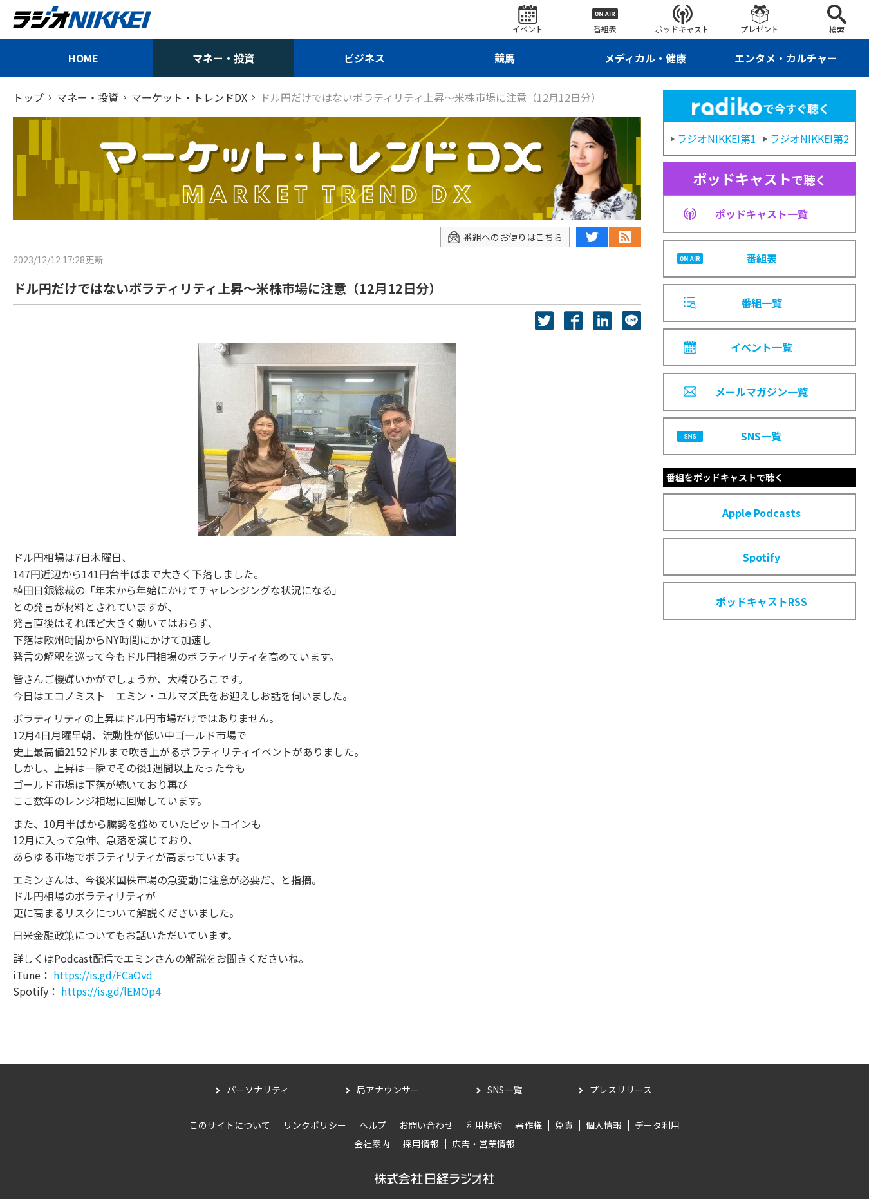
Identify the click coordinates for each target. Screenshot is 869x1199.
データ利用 (657, 1125)
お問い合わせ (426, 1125)
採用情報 (421, 1143)
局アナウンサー (388, 1089)
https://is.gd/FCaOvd (103, 975)
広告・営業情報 (483, 1143)
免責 (564, 1125)
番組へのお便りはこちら (505, 237)
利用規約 (484, 1125)
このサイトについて (229, 1125)
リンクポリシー (314, 1125)
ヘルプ (372, 1125)
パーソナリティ (258, 1089)
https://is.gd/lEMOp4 (111, 991)
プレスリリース (621, 1089)
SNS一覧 (504, 1089)
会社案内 (372, 1143)
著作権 (528, 1125)
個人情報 (604, 1125)
